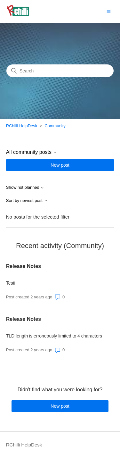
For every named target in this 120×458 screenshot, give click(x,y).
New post (60, 165)
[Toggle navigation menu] (109, 11)
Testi (10, 283)
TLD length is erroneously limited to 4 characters (54, 335)
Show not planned (25, 187)
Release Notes (23, 266)
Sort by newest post (27, 200)
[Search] (60, 70)
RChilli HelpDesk (21, 125)
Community (55, 125)
